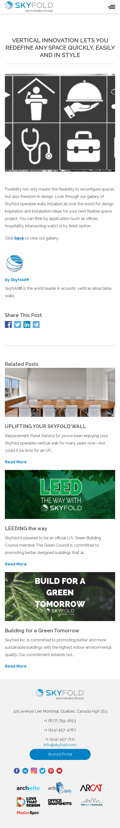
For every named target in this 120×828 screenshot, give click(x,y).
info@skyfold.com (60, 745)
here (19, 238)
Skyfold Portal (60, 754)
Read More (16, 462)
